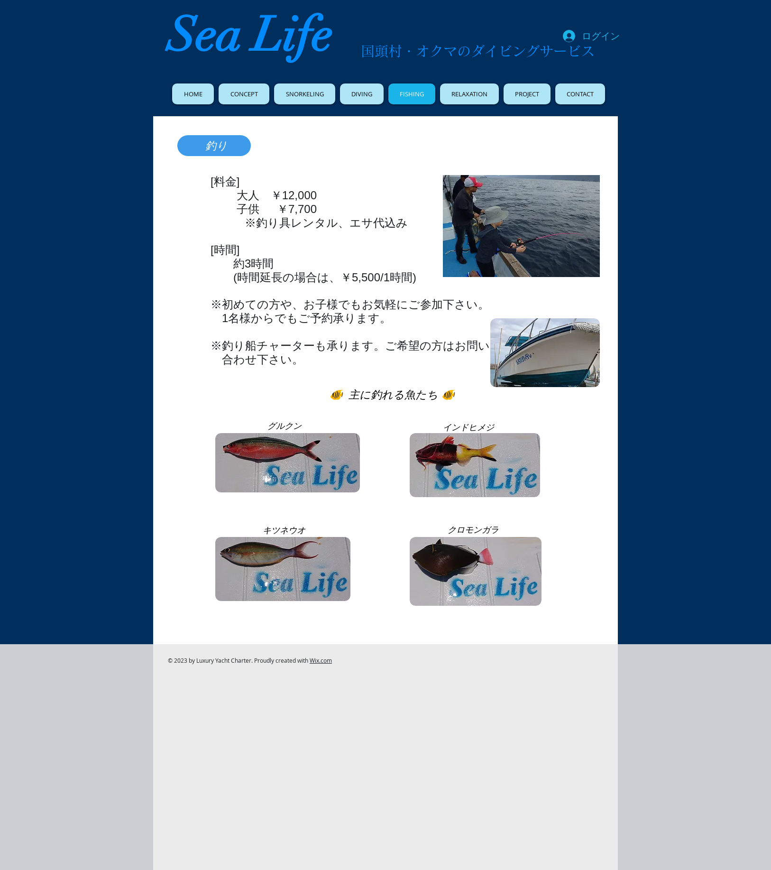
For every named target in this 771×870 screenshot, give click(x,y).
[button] (521, 226)
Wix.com (321, 660)
